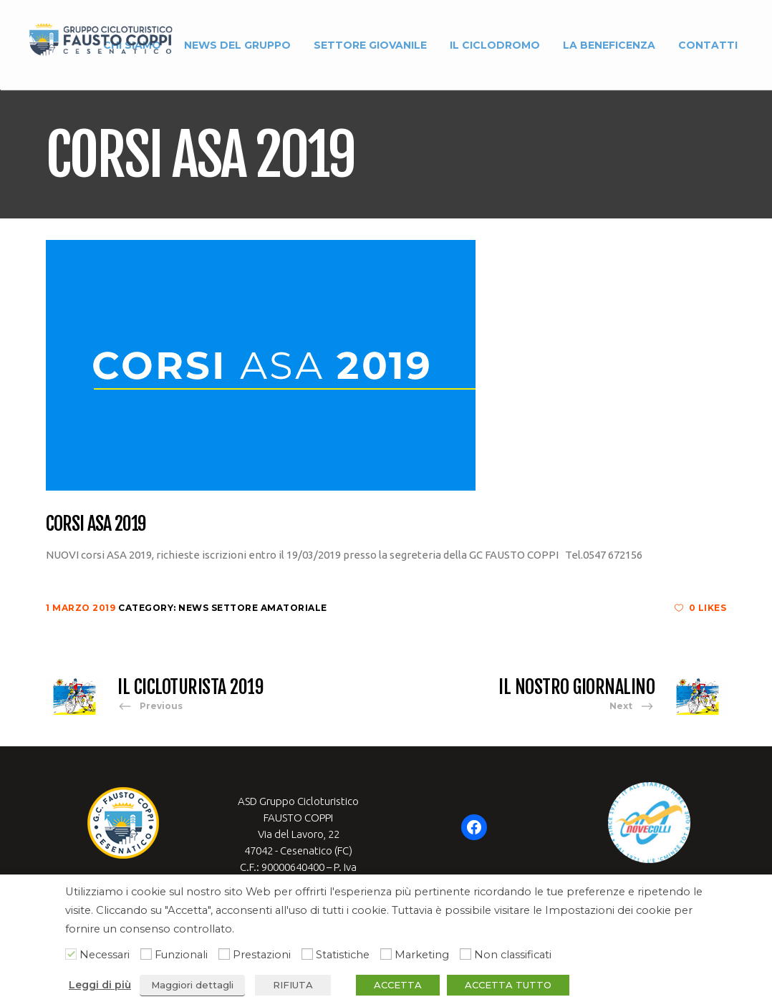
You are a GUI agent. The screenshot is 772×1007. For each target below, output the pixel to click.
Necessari (104, 954)
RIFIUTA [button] (293, 985)
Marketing (422, 954)
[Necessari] (71, 954)
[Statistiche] (307, 954)
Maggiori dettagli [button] (192, 985)
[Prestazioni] (224, 954)
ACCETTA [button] (398, 985)
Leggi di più (100, 984)
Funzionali (181, 954)
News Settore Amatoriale (252, 607)
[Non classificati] (465, 954)
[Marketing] (386, 954)
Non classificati (512, 954)
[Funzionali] (146, 954)
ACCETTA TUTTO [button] (508, 985)
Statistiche (343, 954)
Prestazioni (262, 954)
